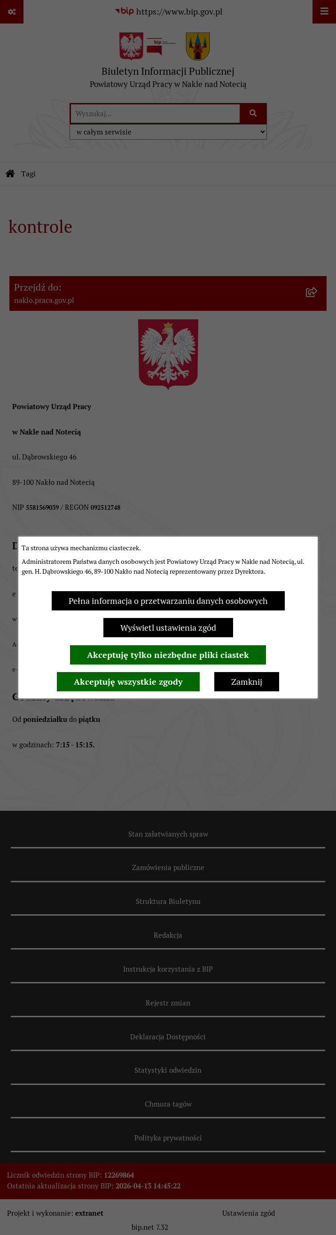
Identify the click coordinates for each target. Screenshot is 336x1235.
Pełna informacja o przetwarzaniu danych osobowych (168, 600)
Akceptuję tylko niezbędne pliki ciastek (168, 654)
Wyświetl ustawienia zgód (168, 627)
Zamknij (246, 681)
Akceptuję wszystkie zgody (128, 681)
